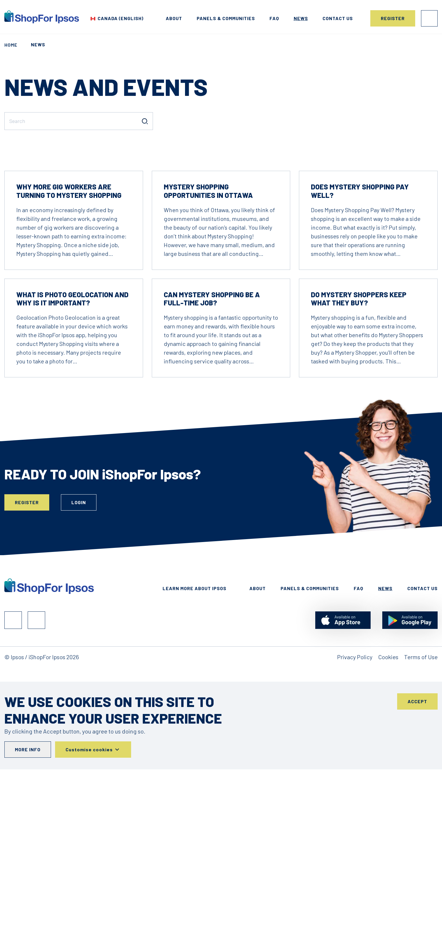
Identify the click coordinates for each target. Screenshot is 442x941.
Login (429, 18)
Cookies (388, 828)
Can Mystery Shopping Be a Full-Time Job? (212, 470)
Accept (417, 873)
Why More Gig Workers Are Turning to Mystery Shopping (68, 362)
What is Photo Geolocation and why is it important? (72, 470)
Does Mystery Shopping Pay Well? (360, 362)
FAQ (274, 18)
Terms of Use (421, 828)
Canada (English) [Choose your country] (120, 18)
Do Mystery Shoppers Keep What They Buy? (358, 470)
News (301, 18)
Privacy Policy (354, 828)
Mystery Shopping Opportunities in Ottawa (208, 362)
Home (10, 45)
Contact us (338, 18)
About (174, 18)
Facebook (13, 792)
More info (27, 921)
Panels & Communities (226, 18)
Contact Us (422, 760)
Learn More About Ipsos (194, 760)
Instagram (36, 792)
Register (393, 18)
